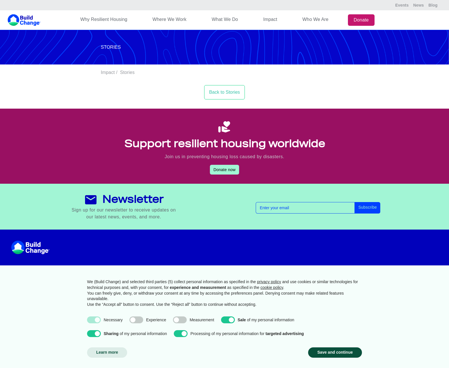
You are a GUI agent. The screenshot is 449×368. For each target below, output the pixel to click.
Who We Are (315, 19)
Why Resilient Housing (103, 19)
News (418, 5)
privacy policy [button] (269, 281)
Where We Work (170, 19)
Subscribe (367, 207)
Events (402, 5)
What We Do (225, 19)
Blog (433, 5)
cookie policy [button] (271, 287)
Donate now (224, 169)
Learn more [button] (107, 352)
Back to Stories (224, 92)
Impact (270, 19)
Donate (361, 19)
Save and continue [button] (335, 352)
